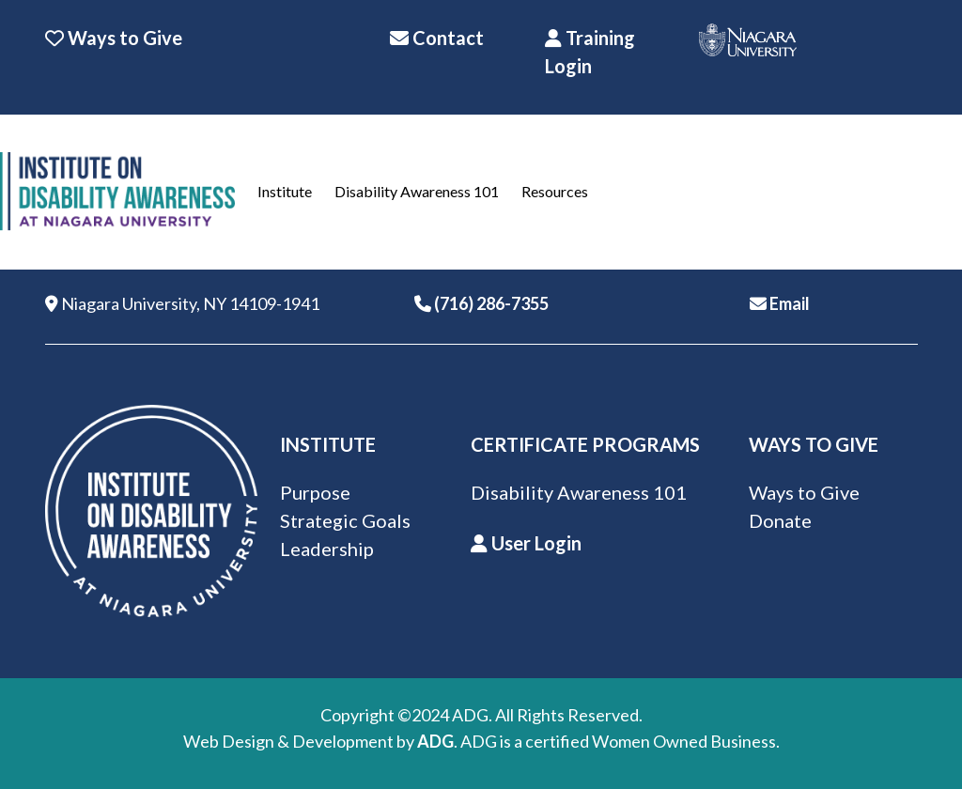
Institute (284, 191)
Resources (554, 191)
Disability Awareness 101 (416, 191)
